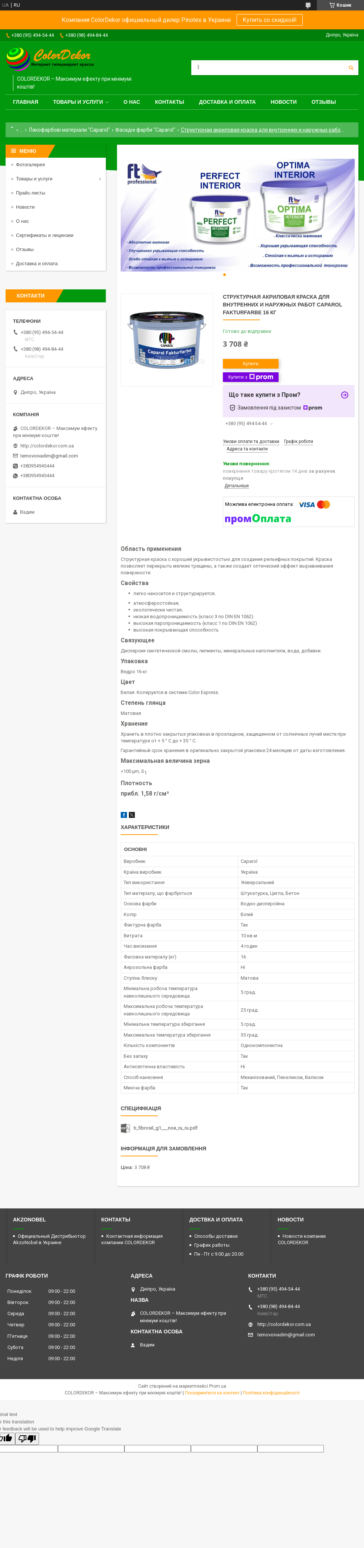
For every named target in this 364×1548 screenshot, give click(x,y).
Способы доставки (216, 1236)
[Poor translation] (27, 1439)
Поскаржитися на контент (212, 1393)
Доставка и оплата (227, 102)
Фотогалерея (30, 164)
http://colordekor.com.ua (47, 446)
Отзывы (324, 102)
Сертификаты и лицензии (44, 235)
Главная (25, 102)
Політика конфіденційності (271, 1393)
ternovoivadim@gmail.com (49, 456)
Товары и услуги (78, 102)
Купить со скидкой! (270, 19)
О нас (131, 102)
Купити (251, 363)
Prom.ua (217, 1386)
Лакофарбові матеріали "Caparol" (69, 130)
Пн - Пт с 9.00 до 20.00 (218, 1254)
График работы (212, 1245)
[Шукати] (351, 67)
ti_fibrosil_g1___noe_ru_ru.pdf (166, 1128)
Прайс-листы (30, 193)
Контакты (169, 102)
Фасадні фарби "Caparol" (145, 130)
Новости (284, 102)
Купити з (250, 377)
